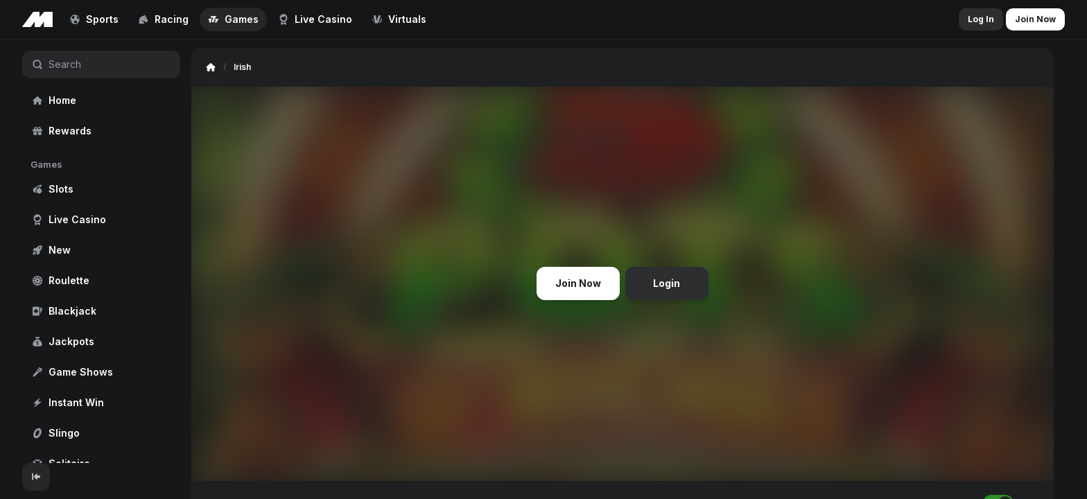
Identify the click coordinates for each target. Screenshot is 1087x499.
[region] (101, 251)
